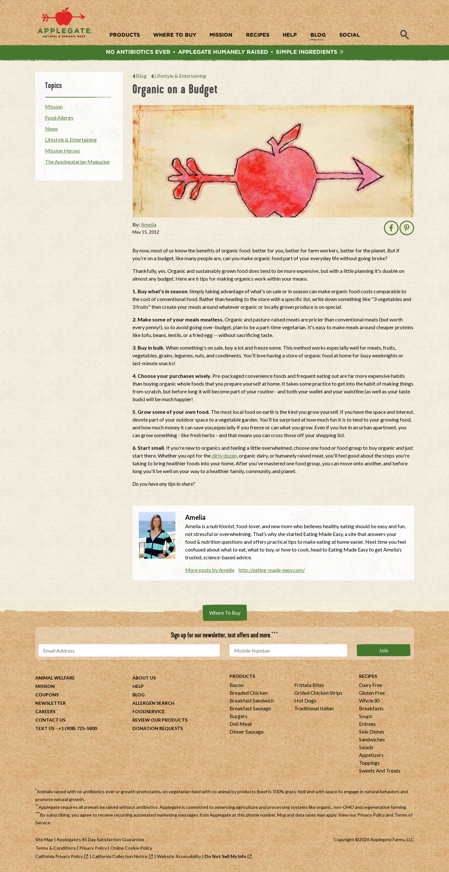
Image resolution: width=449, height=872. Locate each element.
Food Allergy (59, 118)
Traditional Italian (314, 709)
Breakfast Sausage (250, 709)
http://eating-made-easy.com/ (272, 571)
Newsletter (50, 704)
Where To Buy (225, 613)
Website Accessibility (179, 857)
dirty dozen (224, 456)
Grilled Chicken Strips (318, 694)
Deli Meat (241, 725)
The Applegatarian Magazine (77, 162)
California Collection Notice (120, 857)
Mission (54, 107)
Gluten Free (372, 694)
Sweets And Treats (379, 771)
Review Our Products (159, 721)
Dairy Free (370, 686)
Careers (45, 712)
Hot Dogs (305, 701)
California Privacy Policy (59, 857)
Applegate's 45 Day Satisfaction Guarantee (100, 840)
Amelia (148, 225)
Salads (366, 748)
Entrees (367, 725)
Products (242, 677)
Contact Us (50, 721)
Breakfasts (371, 709)
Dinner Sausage (247, 732)
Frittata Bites (309, 686)
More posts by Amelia (209, 571)
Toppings (369, 764)
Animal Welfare (55, 678)
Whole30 (369, 701)
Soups (365, 717)
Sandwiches (372, 740)
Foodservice (148, 712)
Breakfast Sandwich (252, 701)
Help (138, 687)
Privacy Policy (371, 816)
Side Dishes (371, 732)
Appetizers (371, 756)
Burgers (238, 717)
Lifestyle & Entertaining (180, 77)
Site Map (44, 840)
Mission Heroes (62, 151)
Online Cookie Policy (131, 849)
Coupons (47, 695)
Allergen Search (153, 704)
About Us (144, 678)
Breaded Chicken (249, 694)
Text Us (44, 729)
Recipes (368, 677)
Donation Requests (157, 729)
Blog (141, 77)
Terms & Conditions (55, 849)
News (51, 129)
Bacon (237, 686)
